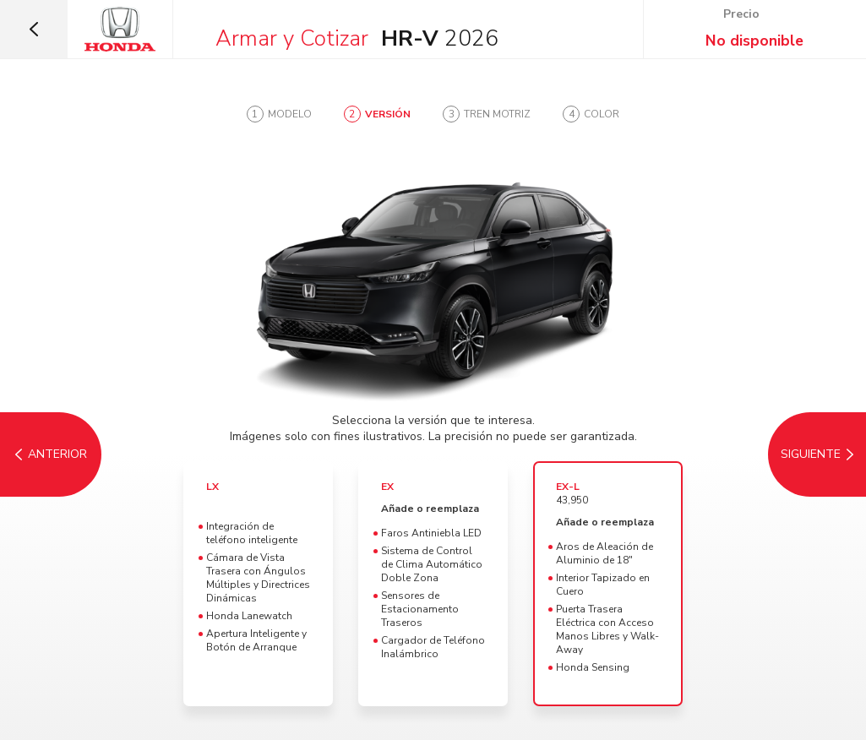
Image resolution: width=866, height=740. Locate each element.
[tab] (279, 114)
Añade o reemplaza (430, 508)
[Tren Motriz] (815, 454)
